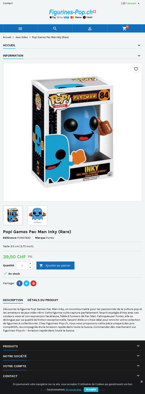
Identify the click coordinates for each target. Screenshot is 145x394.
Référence (10, 237)
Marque (40, 237)
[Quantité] (22, 265)
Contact (8, 3)
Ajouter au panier (54, 266)
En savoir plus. (74, 389)
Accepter (91, 389)
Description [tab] (13, 300)
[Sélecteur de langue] (130, 3)
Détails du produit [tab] (42, 300)
